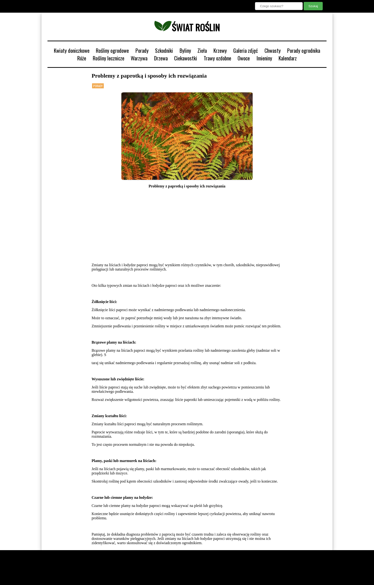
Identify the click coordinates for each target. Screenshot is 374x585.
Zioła (202, 50)
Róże (81, 58)
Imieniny (264, 58)
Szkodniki (164, 50)
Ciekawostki (185, 58)
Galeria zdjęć (245, 50)
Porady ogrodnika (303, 50)
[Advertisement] (187, 225)
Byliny (185, 50)
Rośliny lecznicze (108, 58)
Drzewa (161, 58)
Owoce (244, 58)
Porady (142, 50)
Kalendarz (288, 58)
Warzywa (139, 58)
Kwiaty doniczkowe (71, 50)
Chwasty (273, 50)
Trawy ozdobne (217, 58)
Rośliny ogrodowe (112, 50)
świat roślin (187, 27)
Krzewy (220, 50)
